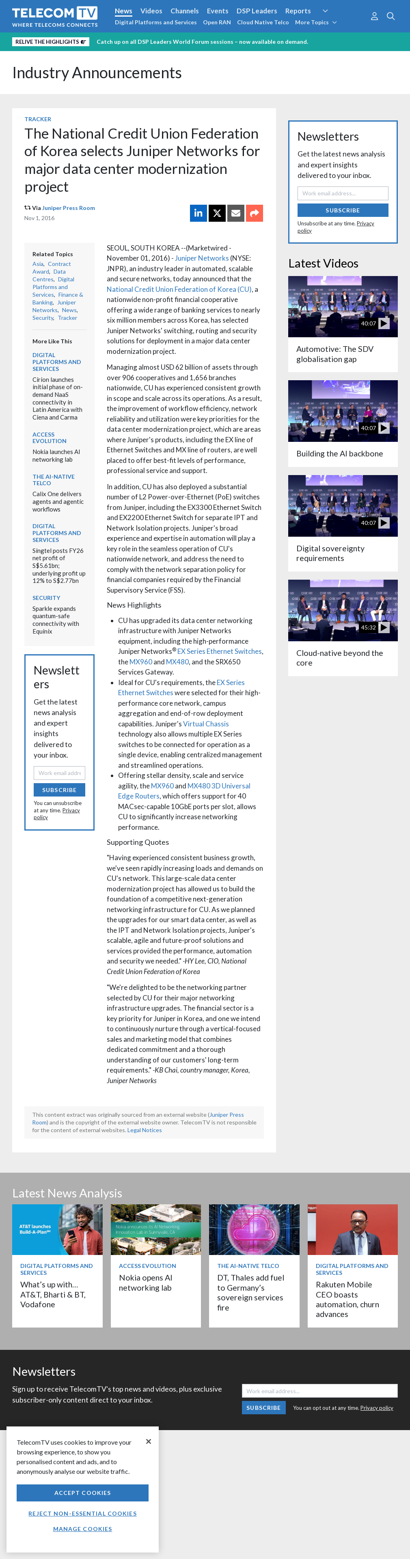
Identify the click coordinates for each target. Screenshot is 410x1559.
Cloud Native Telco (263, 22)
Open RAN (217, 22)
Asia (37, 263)
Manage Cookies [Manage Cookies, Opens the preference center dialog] (82, 1528)
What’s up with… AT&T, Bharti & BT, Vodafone (53, 1294)
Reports (298, 10)
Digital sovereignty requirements (330, 553)
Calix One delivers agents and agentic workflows (58, 501)
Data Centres (49, 275)
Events (218, 10)
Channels (184, 10)
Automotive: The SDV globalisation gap (334, 353)
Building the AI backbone (339, 453)
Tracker (37, 119)
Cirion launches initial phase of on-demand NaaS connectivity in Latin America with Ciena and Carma (57, 398)
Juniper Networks (202, 258)
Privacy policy (376, 1408)
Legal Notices (144, 1129)
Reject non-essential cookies (82, 1513)
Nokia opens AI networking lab (146, 1282)
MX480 (177, 661)
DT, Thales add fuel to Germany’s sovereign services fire (250, 1292)
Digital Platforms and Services (156, 22)
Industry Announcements (97, 72)
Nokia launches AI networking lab (56, 455)
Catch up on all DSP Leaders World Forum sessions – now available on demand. (202, 41)
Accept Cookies (82, 1492)
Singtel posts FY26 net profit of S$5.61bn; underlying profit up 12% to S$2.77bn (59, 566)
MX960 (140, 661)
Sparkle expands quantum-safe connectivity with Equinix (55, 620)
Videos (151, 10)
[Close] (149, 1441)
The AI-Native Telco (53, 480)
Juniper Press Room (68, 207)
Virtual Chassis (206, 724)
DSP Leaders (257, 10)
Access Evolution (49, 438)
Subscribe (59, 789)
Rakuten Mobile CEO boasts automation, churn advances (347, 1299)
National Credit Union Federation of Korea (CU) (179, 289)
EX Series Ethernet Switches (219, 651)
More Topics (316, 22)
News (123, 10)
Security (42, 317)
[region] (82, 1489)
